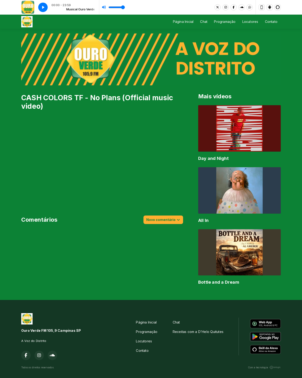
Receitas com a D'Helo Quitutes (198, 332)
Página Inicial (183, 22)
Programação (224, 22)
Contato (271, 22)
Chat (203, 22)
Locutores (250, 22)
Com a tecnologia (264, 367)
